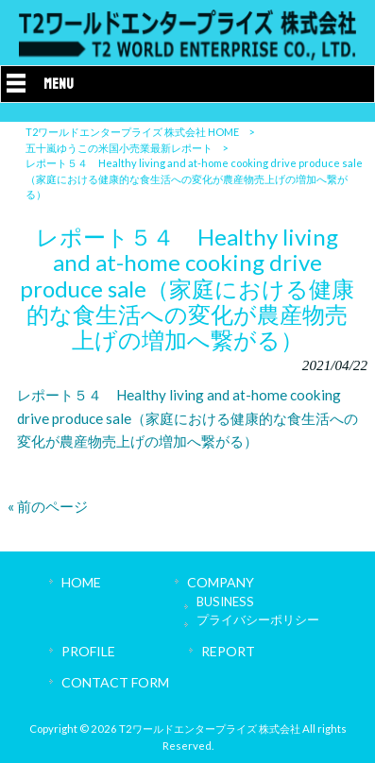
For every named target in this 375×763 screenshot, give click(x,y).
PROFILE (88, 651)
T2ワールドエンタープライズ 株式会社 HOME (132, 132)
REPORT (228, 651)
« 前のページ (48, 506)
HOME (81, 582)
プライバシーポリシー (257, 619)
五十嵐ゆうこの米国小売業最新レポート (119, 148)
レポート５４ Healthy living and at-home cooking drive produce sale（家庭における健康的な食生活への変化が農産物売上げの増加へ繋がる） (187, 417)
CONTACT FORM (115, 682)
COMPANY (220, 582)
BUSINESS (225, 601)
